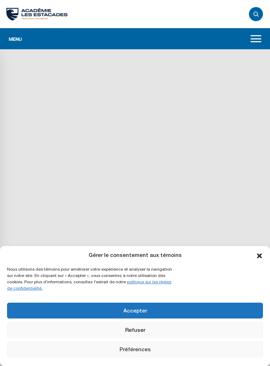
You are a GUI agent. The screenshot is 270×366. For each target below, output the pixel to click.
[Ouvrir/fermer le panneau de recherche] (256, 14)
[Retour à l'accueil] (37, 14)
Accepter (135, 311)
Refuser (135, 330)
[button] (259, 255)
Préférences (135, 349)
